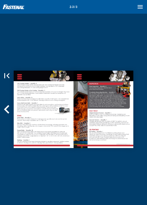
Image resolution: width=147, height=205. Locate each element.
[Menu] (140, 7)
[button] (7, 76)
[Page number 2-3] (73, 7)
